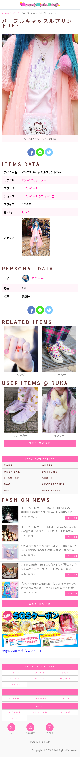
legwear (11, 477)
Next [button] (73, 351)
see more (40, 443)
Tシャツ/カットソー (34, 180)
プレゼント (14, 684)
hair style (51, 490)
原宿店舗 (65, 678)
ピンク (26, 212)
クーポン (40, 678)
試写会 (65, 672)
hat (7, 490)
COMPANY (40, 698)
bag (7, 484)
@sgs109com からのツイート (22, 650)
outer (47, 465)
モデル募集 (14, 712)
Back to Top (40, 741)
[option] (40, 88)
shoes (47, 477)
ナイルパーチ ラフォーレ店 (38, 196)
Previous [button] (7, 351)
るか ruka (33, 278)
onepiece (12, 471)
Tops (8, 465)
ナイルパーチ (30, 188)
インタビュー (40, 672)
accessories (53, 484)
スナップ (15, 678)
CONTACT (65, 698)
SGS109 (14, 698)
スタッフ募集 (40, 712)
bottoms (49, 471)
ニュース (15, 672)
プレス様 (65, 712)
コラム (14, 718)
